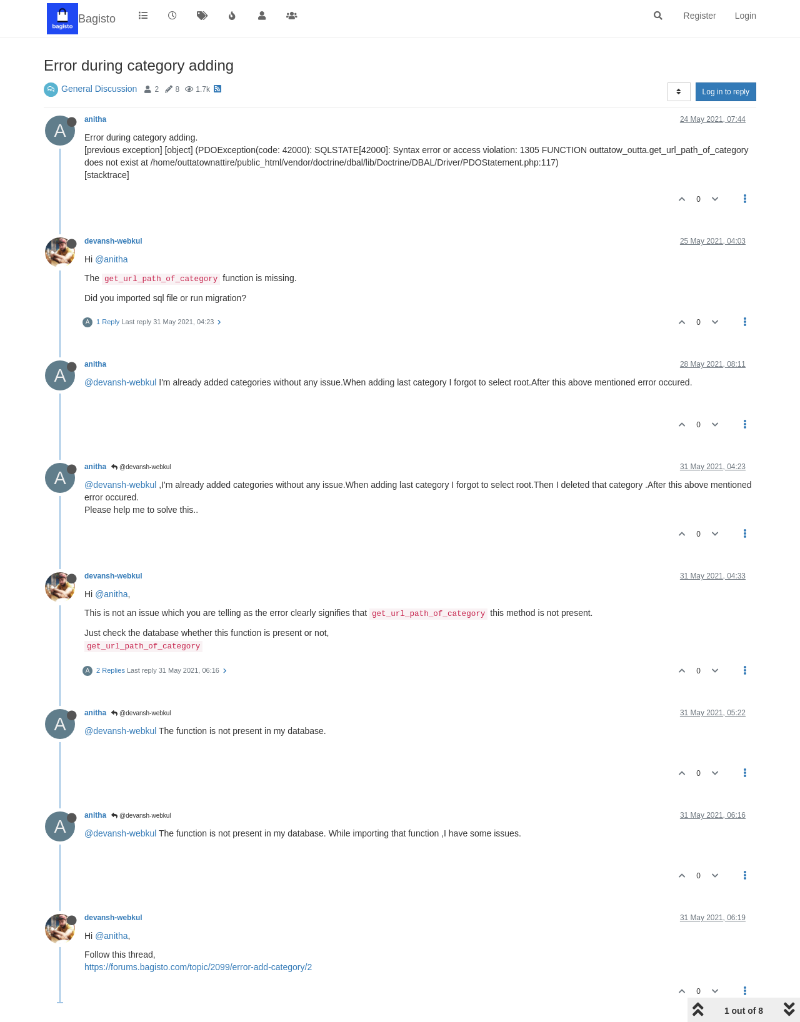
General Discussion (99, 89)
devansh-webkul (113, 241)
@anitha (111, 259)
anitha (95, 119)
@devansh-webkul (120, 382)
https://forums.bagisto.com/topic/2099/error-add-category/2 (198, 967)
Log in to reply (725, 91)
